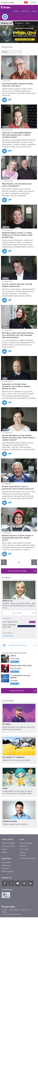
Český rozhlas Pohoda (26, 626)
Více (28, 23)
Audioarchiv (25, 11)
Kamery (34, 11)
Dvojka (32, 622)
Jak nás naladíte (26, 843)
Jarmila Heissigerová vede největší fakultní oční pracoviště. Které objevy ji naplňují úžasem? (18, 437)
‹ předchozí (4, 562)
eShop (4, 852)
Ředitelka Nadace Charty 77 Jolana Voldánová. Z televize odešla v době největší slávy (17, 235)
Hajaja (5, 788)
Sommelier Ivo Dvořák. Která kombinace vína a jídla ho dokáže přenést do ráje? (16, 386)
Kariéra (22, 852)
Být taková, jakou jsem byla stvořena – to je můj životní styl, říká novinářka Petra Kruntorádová (18, 335)
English (4, 912)
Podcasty (5, 868)
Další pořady (8, 701)
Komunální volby (8, 846)
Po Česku (7, 724)
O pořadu (6, 578)
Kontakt (23, 855)
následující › (34, 562)
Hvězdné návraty (10, 821)
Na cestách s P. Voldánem (14, 757)
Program (15, 11)
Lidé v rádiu (24, 849)
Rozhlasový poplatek (27, 858)
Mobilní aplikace (8, 871)
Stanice (4, 849)
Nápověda (24, 846)
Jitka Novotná (8, 636)
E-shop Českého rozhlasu (14, 653)
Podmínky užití (25, 910)
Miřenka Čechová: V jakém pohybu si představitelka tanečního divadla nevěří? (17, 538)
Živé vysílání (6, 862)
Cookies (4, 910)
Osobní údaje (13, 910)
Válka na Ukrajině (8, 843)
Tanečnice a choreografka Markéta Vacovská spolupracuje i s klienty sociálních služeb (16, 135)
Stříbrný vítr (8, 601)
